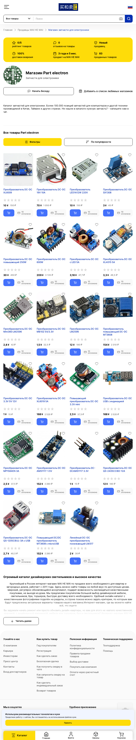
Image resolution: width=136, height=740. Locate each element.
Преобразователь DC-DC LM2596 (84, 330)
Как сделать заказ (47, 656)
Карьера (8, 650)
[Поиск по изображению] (121, 18)
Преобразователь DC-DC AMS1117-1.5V (51, 469)
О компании (10, 645)
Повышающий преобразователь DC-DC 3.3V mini (84, 401)
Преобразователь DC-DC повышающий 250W (17, 261)
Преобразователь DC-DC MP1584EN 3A (17, 469)
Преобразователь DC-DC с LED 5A (84, 261)
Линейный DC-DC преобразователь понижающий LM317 (81, 540)
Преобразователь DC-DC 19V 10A (51, 191)
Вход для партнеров (14, 671)
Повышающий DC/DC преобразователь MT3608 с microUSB (49, 540)
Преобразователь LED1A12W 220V (80, 191)
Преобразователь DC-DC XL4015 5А (117, 261)
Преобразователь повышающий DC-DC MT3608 (115, 331)
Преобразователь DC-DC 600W (51, 261)
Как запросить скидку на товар (51, 676)
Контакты (8, 666)
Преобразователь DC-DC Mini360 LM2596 (17, 330)
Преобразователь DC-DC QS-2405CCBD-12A (117, 469)
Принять (68, 723)
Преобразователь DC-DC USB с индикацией (117, 400)
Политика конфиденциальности (82, 647)
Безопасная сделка (48, 661)
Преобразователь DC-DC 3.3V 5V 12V (17, 400)
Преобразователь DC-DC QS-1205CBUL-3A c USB (17, 539)
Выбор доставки (79, 661)
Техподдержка (111, 645)
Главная (7, 29)
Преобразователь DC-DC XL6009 (17, 191)
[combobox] (18, 19)
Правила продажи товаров (80, 655)
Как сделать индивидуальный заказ (50, 684)
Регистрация (44, 650)
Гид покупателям (46, 645)
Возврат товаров (46, 690)
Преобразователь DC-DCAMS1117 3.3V (82, 469)
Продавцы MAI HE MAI (30, 29)
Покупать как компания (83, 666)
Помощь (108, 650)
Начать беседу (38, 91)
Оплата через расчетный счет (84, 673)
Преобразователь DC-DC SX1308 (117, 191)
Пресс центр (10, 661)
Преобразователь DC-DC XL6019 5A (51, 400)
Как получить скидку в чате (49, 668)
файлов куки (70, 717)
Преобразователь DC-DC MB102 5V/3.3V (51, 330)
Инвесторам (10, 656)
